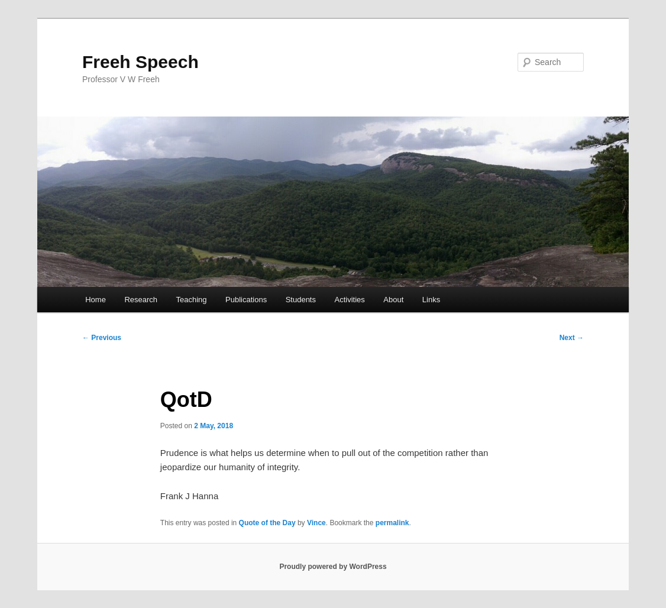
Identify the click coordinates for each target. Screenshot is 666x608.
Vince (316, 523)
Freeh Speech (140, 62)
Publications (246, 299)
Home (95, 299)
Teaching (191, 299)
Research (140, 299)
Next (572, 338)
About (393, 299)
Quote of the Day (267, 523)
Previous (101, 338)
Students (301, 299)
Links (431, 299)
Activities (350, 299)
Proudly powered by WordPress (332, 566)
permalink (392, 523)
